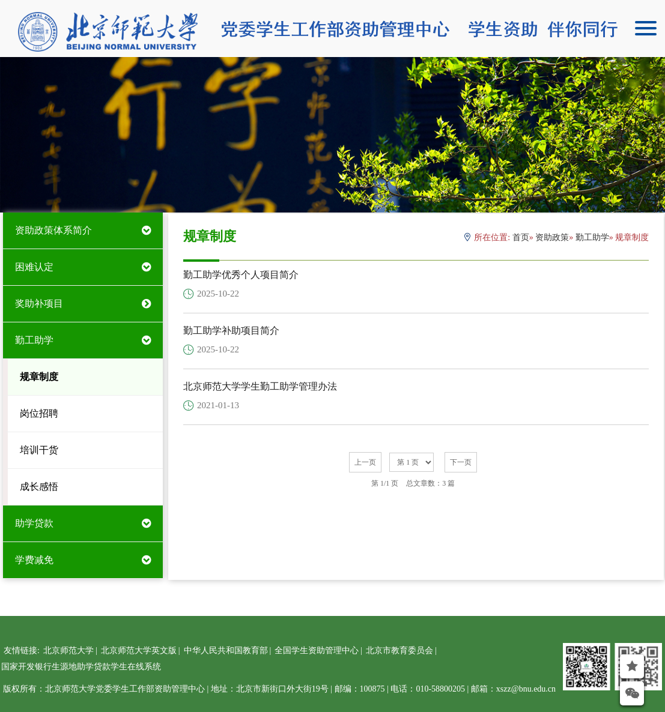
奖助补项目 (39, 303)
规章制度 (39, 377)
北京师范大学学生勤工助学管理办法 (260, 386)
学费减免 (34, 560)
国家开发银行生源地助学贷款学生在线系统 (81, 666)
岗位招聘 (39, 413)
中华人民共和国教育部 (226, 650)
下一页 (461, 462)
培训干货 (39, 450)
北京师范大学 (68, 650)
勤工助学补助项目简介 (231, 330)
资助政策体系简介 (53, 230)
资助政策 (552, 237)
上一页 (365, 462)
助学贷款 (34, 523)
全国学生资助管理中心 (317, 650)
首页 (520, 237)
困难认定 (34, 267)
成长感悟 (39, 486)
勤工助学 (34, 340)
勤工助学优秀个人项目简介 (241, 275)
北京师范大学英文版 (139, 650)
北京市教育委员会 (399, 650)
